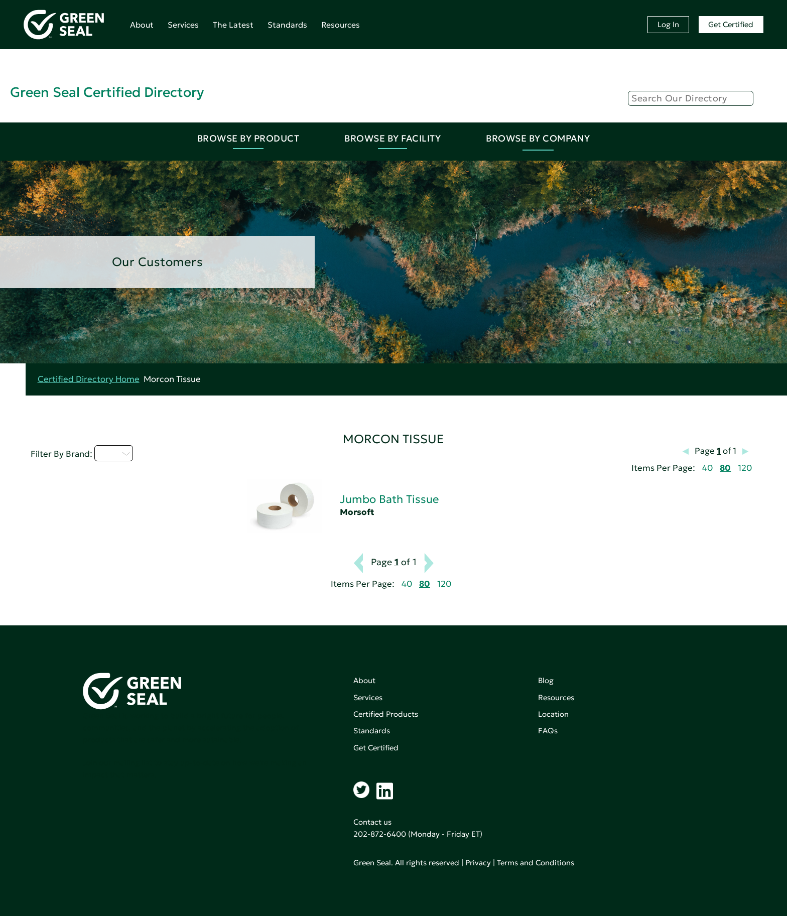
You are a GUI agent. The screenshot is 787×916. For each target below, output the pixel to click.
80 (725, 468)
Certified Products (385, 714)
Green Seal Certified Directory (107, 92)
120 (745, 468)
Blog (546, 680)
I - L (113, 453)
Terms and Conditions (535, 862)
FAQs (548, 730)
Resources (340, 25)
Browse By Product (248, 138)
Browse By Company (538, 138)
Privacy (478, 862)
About (142, 25)
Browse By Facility (392, 138)
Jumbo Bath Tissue (389, 499)
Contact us (372, 822)
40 (707, 468)
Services (183, 25)
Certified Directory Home (89, 379)
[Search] (690, 98)
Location (553, 714)
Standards (287, 25)
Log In (668, 24)
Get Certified (730, 24)
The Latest (233, 25)
